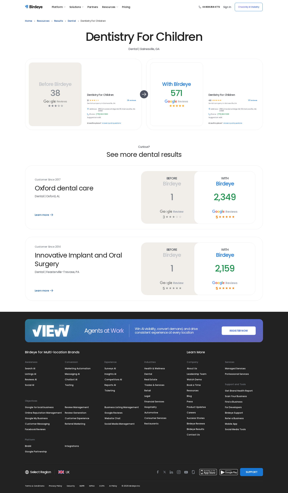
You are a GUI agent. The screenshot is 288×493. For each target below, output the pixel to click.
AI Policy (113, 486)
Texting (69, 385)
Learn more (46, 215)
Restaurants (151, 423)
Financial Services (154, 401)
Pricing (126, 7)
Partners (92, 7)
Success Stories (196, 418)
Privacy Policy (55, 486)
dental (72, 21)
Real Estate (150, 379)
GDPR (81, 486)
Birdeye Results (195, 429)
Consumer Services (155, 418)
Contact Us (193, 434)
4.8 (209, 100)
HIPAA (92, 486)
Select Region (38, 472)
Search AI (30, 368)
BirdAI (28, 446)
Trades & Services (154, 385)
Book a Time (194, 385)
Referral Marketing (75, 423)
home (28, 21)
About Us (192, 368)
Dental (148, 374)
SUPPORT (251, 472)
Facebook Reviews (35, 429)
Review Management (77, 407)
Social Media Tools (235, 429)
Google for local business (39, 407)
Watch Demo (194, 379)
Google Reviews (114, 412)
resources (43, 21)
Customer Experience (77, 418)
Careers (191, 412)
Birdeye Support (234, 412)
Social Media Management (120, 423)
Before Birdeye (55, 84)
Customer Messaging (37, 423)
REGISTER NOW (239, 331)
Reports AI (110, 385)
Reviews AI (31, 379)
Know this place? (94, 123)
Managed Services (235, 368)
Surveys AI (110, 368)
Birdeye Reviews (196, 423)
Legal (147, 396)
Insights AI (110, 374)
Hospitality (150, 407)
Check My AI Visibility (248, 6)
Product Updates (196, 407)
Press (190, 401)
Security (71, 486)
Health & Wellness (154, 368)
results (58, 21)
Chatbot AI (71, 379)
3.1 (88, 100)
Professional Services (237, 374)
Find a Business (233, 401)
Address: (93, 109)
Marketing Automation (78, 368)
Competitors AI (113, 379)
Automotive (151, 412)
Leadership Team (196, 374)
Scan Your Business (236, 396)
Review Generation (75, 412)
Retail (147, 390)
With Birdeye (176, 84)
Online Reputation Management (43, 412)
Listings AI (30, 374)
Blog (189, 396)
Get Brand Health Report (239, 390)
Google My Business (36, 418)
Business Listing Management (122, 407)
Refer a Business (234, 418)
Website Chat (112, 418)
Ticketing (110, 390)
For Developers (233, 407)
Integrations (72, 446)
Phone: (92, 114)
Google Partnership (36, 451)
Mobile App (231, 423)
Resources (110, 7)
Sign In (227, 7)
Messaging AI (72, 374)
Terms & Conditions (34, 486)
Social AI (29, 385)
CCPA (102, 486)
